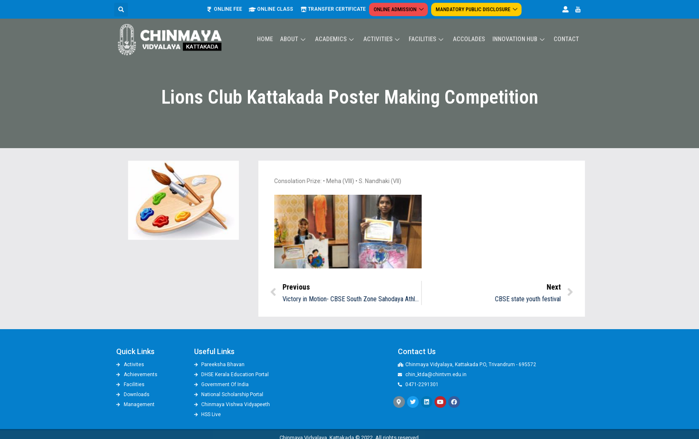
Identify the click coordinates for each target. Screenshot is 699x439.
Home (270, 25)
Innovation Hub (520, 25)
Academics (339, 25)
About (298, 25)
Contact (566, 25)
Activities (385, 25)
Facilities (429, 25)
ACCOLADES (470, 25)
